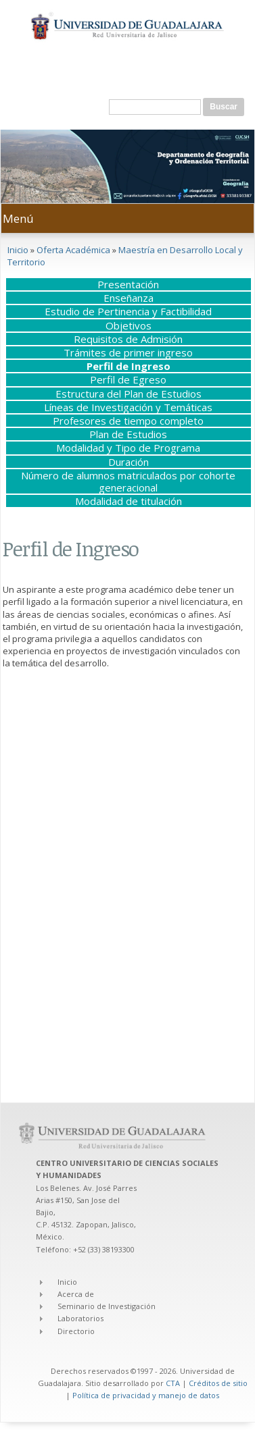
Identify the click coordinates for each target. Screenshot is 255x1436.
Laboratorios (80, 1318)
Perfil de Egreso (128, 379)
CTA (173, 1383)
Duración (128, 462)
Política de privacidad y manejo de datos (145, 1395)
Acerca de (75, 1294)
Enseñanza (128, 297)
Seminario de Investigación (106, 1306)
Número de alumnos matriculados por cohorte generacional (128, 481)
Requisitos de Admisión (128, 339)
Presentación (128, 284)
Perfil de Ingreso (128, 366)
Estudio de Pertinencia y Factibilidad (128, 311)
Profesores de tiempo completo (128, 420)
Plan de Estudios (128, 434)
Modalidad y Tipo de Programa (128, 447)
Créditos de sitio (218, 1383)
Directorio (76, 1331)
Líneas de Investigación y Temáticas (128, 407)
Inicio (17, 250)
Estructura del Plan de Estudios (128, 393)
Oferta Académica (73, 250)
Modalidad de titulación (128, 501)
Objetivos (129, 325)
